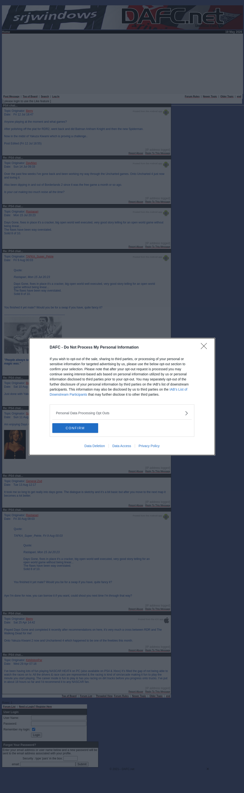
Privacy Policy (149, 446)
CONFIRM (75, 428)
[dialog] (122, 396)
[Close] (205, 347)
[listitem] (122, 413)
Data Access (121, 446)
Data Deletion (94, 446)
